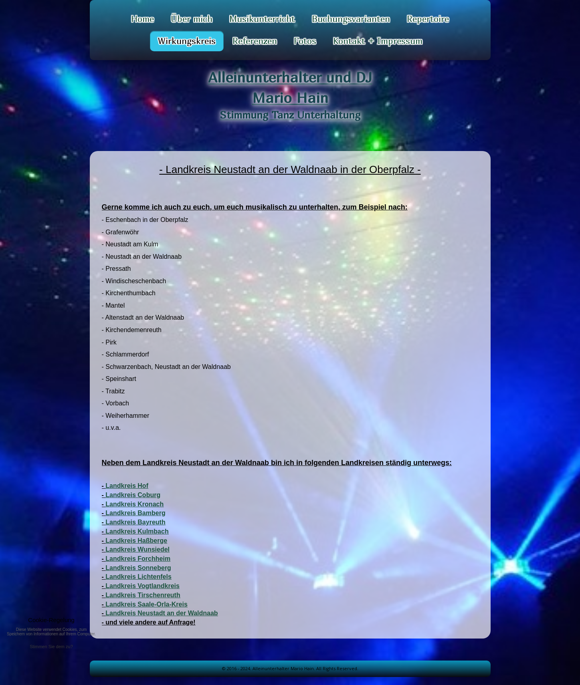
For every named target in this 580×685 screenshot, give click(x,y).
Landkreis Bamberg (135, 513)
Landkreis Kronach (134, 504)
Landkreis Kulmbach (136, 531)
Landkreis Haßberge (136, 540)
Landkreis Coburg (132, 495)
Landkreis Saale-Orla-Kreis (146, 604)
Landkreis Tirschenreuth (142, 595)
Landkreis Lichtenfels (138, 576)
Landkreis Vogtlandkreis (142, 585)
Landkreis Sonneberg (138, 567)
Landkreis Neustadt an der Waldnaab (161, 613)
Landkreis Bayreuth (135, 522)
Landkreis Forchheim (137, 558)
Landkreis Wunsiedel (137, 549)
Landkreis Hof (126, 485)
